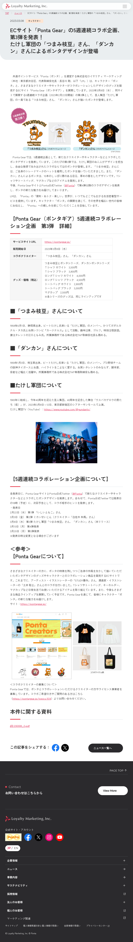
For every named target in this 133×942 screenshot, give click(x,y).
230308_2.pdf (20, 726)
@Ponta (69, 185)
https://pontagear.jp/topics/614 (32, 698)
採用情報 (66, 894)
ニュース (12, 869)
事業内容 (12, 877)
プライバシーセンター (98, 925)
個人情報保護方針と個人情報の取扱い (41, 925)
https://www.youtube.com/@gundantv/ (67, 409)
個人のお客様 (66, 910)
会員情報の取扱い (72, 925)
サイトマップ (11, 925)
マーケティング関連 (66, 918)
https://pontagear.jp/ (58, 241)
